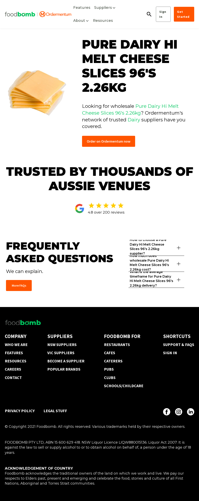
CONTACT (13, 377)
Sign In (162, 14)
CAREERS (13, 369)
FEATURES (14, 352)
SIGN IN (170, 352)
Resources (103, 20)
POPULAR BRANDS (63, 369)
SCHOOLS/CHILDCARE (123, 385)
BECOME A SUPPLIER (65, 360)
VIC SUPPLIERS (60, 352)
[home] (38, 14)
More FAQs (19, 285)
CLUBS (110, 377)
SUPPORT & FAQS (178, 344)
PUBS (109, 369)
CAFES (109, 352)
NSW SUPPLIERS (62, 344)
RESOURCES (15, 360)
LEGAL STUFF (55, 410)
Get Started (183, 14)
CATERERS (113, 360)
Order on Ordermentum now (108, 141)
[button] (105, 7)
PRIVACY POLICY (20, 410)
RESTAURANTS (117, 344)
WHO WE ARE (16, 344)
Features (81, 7)
